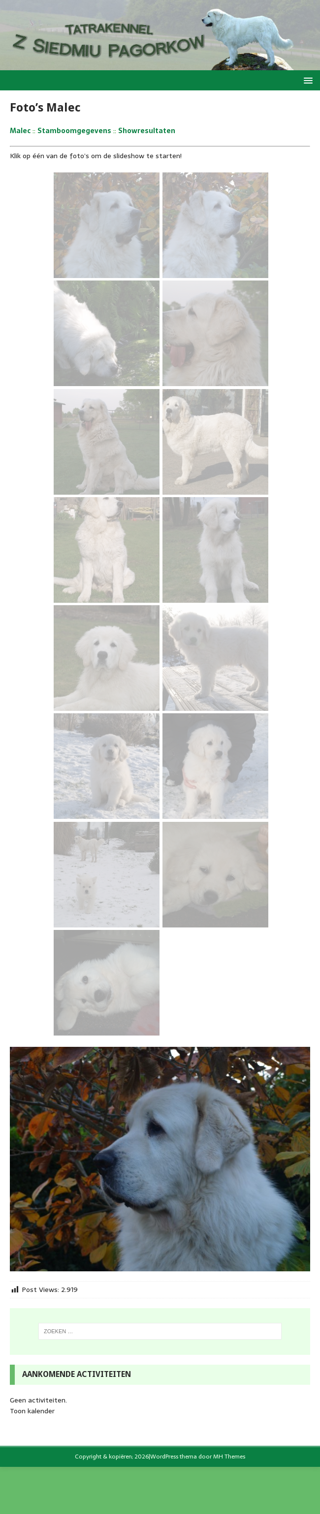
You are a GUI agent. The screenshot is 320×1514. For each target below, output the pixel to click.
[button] (306, 80)
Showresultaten (146, 130)
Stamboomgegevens (74, 130)
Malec (20, 130)
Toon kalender (32, 1410)
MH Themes (229, 1456)
